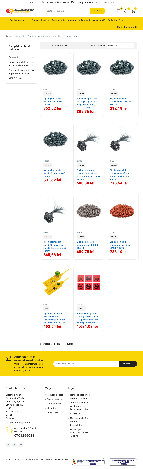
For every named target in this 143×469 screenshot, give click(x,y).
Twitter (14, 445)
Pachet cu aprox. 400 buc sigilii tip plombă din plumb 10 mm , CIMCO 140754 (87, 103)
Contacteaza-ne (16, 388)
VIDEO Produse (16, 78)
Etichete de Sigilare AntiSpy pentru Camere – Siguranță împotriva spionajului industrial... (88, 318)
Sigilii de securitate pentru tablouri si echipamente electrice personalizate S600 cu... (55, 318)
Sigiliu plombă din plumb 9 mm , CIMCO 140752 (120, 101)
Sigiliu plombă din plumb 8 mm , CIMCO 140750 (53, 101)
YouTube (20, 445)
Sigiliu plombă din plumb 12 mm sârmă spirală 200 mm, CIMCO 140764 (88, 175)
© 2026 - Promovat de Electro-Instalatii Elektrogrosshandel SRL (37, 459)
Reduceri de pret (55, 394)
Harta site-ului (54, 403)
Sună (119, 27)
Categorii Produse (40, 20)
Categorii (13, 57)
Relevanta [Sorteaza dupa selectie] (120, 45)
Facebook (8, 445)
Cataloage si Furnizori (79, 20)
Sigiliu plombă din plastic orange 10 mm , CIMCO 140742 (121, 245)
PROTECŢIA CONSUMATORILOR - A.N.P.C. (79, 433)
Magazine (51, 408)
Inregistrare (52, 412)
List (48, 45)
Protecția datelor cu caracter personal (80, 396)
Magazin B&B (98, 20)
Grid (44, 45)
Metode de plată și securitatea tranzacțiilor (79, 421)
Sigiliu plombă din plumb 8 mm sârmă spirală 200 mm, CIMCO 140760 (121, 175)
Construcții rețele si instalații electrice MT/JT (21, 64)
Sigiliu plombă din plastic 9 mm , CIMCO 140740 (87, 245)
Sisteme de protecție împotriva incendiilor (19, 72)
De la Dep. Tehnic (116, 20)
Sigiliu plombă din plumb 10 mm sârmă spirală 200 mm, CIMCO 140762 (54, 246)
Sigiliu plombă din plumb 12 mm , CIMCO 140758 (54, 173)
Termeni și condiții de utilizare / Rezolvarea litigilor (79, 406)
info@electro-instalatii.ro (18, 422)
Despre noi (75, 413)
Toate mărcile (58, 20)
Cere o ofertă (130, 27)
